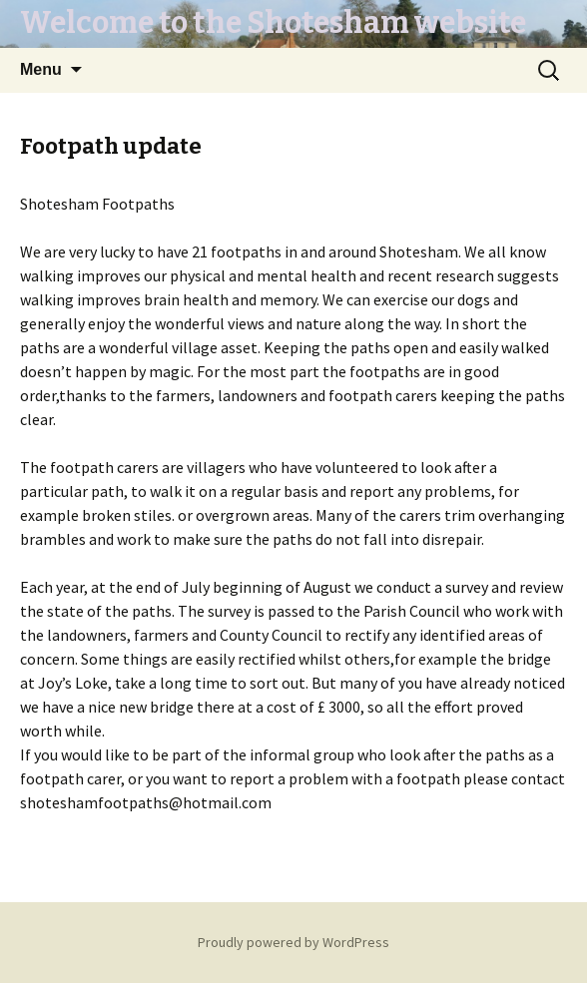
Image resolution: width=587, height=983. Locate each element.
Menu (41, 69)
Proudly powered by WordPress (293, 942)
